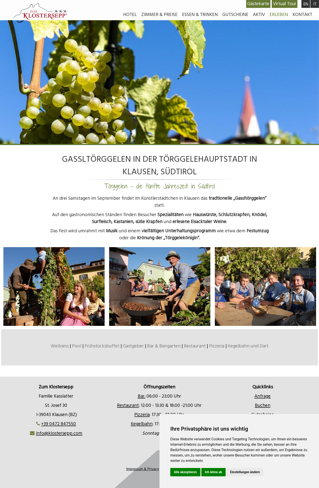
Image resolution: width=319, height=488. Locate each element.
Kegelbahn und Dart (248, 346)
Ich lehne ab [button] (213, 472)
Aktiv (259, 14)
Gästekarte (258, 4)
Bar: (141, 396)
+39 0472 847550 (58, 424)
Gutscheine (235, 14)
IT (315, 4)
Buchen (262, 405)
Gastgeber (133, 346)
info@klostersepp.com (59, 433)
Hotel (130, 14)
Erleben (279, 14)
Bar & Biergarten (163, 346)
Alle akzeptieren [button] (185, 472)
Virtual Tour (284, 4)
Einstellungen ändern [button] (245, 472)
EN (305, 4)
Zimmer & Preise (159, 14)
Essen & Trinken (200, 14)
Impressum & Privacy (142, 469)
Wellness (60, 346)
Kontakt (302, 14)
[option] (159, 100)
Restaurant (195, 346)
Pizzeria (216, 346)
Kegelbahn (142, 424)
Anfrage (262, 396)
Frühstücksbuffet (102, 346)
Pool (76, 346)
